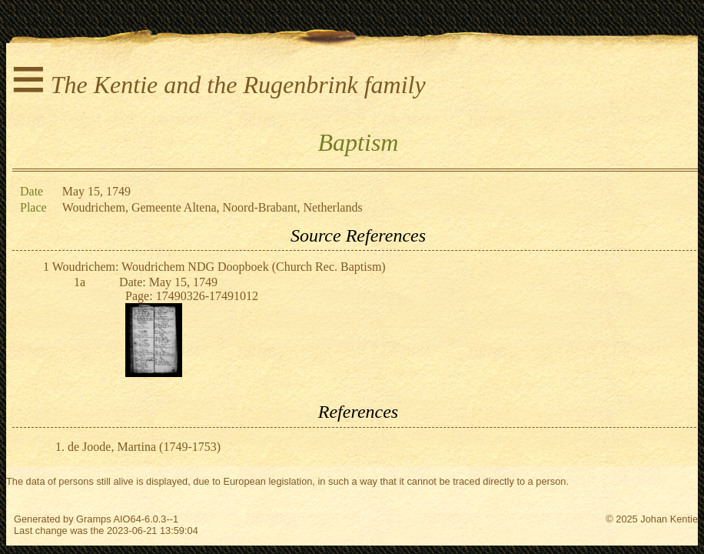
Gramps (93, 519)
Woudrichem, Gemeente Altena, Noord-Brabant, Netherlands (212, 207)
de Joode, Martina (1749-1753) (144, 446)
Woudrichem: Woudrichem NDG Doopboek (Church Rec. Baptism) (219, 266)
